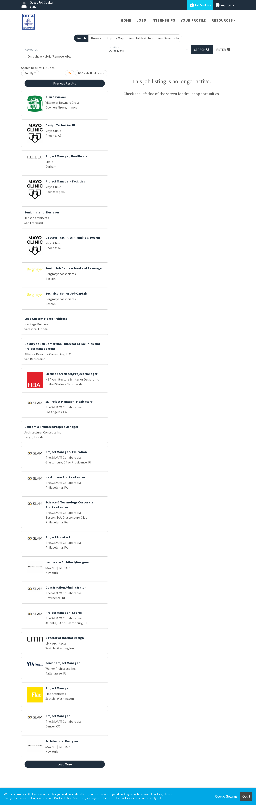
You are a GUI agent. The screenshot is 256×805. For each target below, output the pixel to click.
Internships (163, 20)
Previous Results (64, 83)
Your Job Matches (141, 38)
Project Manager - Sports (63, 613)
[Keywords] (65, 49)
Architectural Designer (61, 741)
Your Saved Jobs (168, 38)
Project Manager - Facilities (65, 181)
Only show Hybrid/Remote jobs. (49, 56)
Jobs (141, 20)
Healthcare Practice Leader (65, 477)
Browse (96, 38)
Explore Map (115, 38)
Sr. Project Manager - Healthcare (69, 401)
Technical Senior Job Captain (66, 293)
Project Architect (57, 537)
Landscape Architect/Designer (67, 562)
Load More (65, 764)
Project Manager (57, 688)
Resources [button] (222, 20)
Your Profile (193, 20)
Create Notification (91, 73)
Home (126, 20)
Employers (225, 4)
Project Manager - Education (66, 452)
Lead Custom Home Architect (45, 319)
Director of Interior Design (64, 638)
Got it (246, 796)
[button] (223, 49)
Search (81, 38)
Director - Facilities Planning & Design (72, 237)
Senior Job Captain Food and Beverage (73, 268)
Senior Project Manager (62, 663)
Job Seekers (200, 4)
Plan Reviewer (55, 97)
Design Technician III (60, 125)
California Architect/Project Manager (51, 427)
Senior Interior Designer (41, 212)
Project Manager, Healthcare (66, 156)
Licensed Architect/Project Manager (71, 374)
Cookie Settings (226, 796)
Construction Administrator (65, 587)
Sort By (29, 73)
